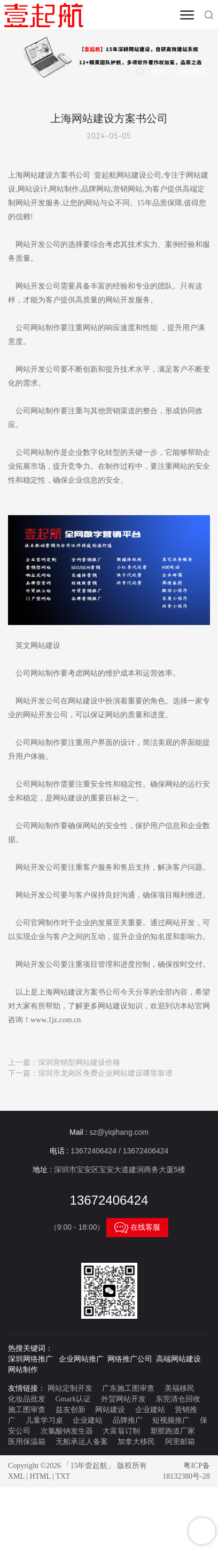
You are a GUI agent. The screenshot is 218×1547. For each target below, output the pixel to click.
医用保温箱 (26, 1442)
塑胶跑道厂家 (172, 1431)
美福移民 (179, 1388)
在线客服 (137, 1228)
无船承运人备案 (82, 1442)
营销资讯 (192, 72)
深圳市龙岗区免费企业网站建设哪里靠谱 (105, 1073)
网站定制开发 (70, 1388)
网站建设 (110, 1410)
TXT (63, 1476)
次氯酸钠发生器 (67, 1431)
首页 (158, 72)
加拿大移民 (136, 1442)
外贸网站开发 (123, 1399)
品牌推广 (128, 1420)
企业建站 (150, 1410)
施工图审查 (26, 1410)
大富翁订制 (121, 1431)
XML (16, 1476)
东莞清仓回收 (177, 1399)
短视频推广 (171, 1420)
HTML (39, 1476)
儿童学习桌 (44, 1420)
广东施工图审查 (128, 1388)
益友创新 (70, 1410)
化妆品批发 (26, 1399)
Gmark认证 (73, 1399)
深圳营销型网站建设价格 (79, 1063)
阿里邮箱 (180, 1442)
